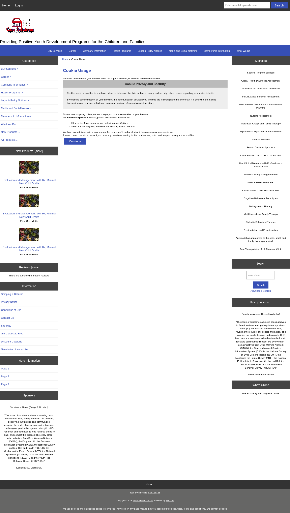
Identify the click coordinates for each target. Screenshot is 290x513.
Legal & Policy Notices (150, 51)
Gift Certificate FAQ (12, 333)
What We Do (243, 51)
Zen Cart (170, 501)
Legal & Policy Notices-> (15, 100)
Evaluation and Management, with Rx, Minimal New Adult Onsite (29, 206)
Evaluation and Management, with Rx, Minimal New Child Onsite (29, 173)
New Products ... (10, 131)
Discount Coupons (11, 341)
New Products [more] (29, 151)
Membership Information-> (16, 116)
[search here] (260, 275)
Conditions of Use (11, 309)
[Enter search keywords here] (247, 5)
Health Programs (122, 51)
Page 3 (5, 376)
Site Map (6, 325)
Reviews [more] (29, 267)
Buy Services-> (9, 68)
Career (72, 51)
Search (260, 263)
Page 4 (5, 384)
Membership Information (217, 51)
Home (6, 5)
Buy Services (55, 51)
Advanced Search (261, 290)
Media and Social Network (183, 51)
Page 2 (5, 368)
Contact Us (7, 317)
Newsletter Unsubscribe (14, 349)
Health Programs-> (12, 92)
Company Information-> (14, 84)
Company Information (94, 51)
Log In (19, 5)
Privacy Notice (9, 301)
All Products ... (9, 139)
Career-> (6, 76)
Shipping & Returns (12, 294)
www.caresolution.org (143, 501)
